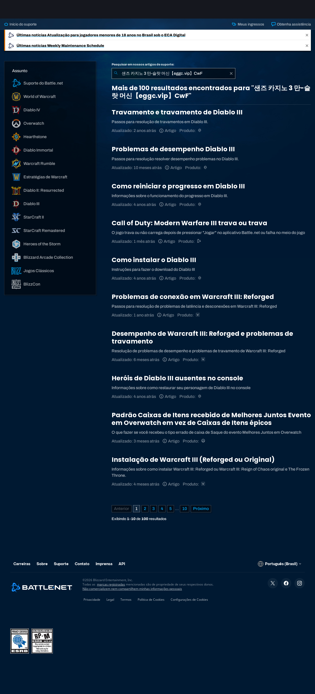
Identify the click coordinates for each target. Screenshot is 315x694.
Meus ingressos (248, 24)
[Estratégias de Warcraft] (198, 315)
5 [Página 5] (170, 508)
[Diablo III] (200, 130)
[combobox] (173, 73)
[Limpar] (231, 73)
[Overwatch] (203, 441)
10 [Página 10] (184, 508)
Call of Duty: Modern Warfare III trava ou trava (189, 223)
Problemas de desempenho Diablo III (173, 149)
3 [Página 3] (153, 508)
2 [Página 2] (145, 508)
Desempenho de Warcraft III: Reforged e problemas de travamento (202, 337)
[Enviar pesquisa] (116, 73)
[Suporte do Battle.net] (199, 241)
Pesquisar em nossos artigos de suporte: (143, 64)
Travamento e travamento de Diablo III (177, 112)
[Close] (307, 35)
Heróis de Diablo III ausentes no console (177, 378)
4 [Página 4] (162, 508)
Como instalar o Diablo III (154, 259)
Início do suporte (20, 24)
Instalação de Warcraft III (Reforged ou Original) (193, 459)
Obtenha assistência (291, 24)
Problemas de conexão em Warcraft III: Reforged (193, 296)
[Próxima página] (201, 508)
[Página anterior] (121, 508)
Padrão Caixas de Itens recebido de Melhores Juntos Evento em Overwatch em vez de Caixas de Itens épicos (211, 419)
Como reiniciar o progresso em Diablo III (178, 186)
